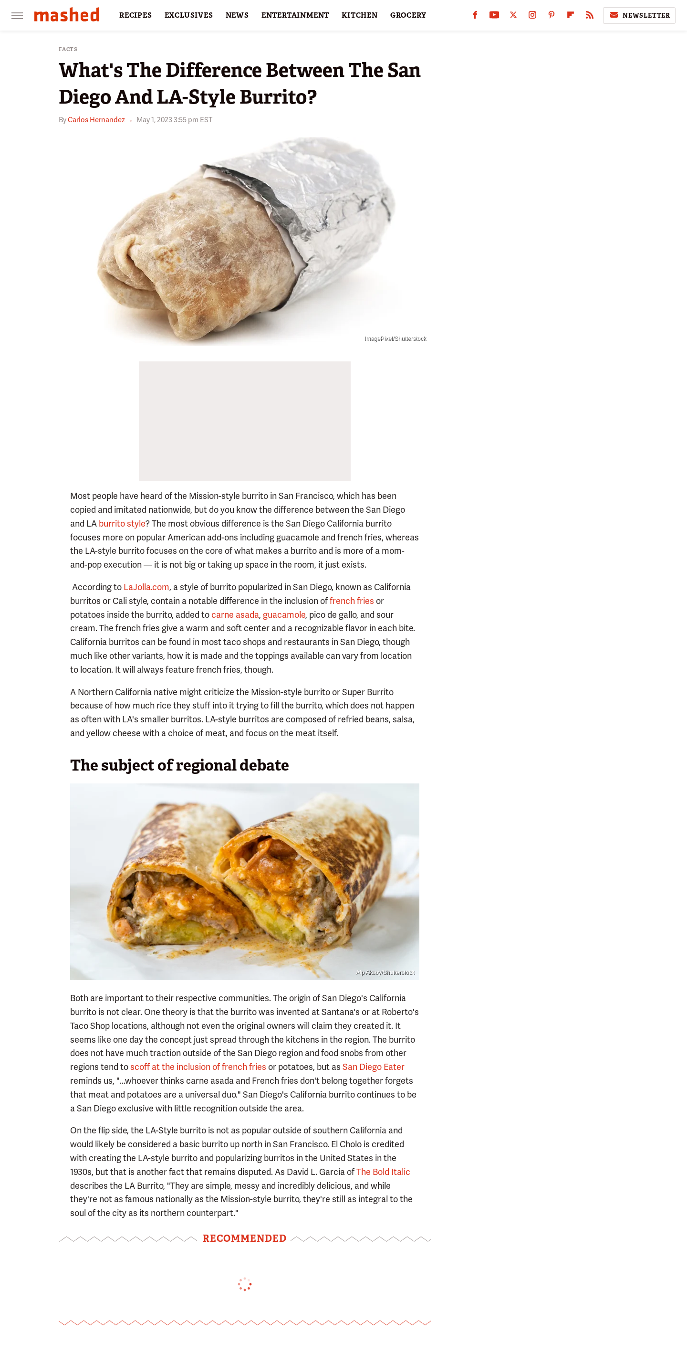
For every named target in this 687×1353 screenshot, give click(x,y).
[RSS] (589, 17)
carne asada (235, 614)
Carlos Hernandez (96, 120)
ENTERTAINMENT (295, 15)
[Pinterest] (551, 17)
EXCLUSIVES (189, 15)
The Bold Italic (383, 1171)
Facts (68, 49)
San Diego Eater (374, 1066)
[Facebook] (475, 17)
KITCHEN (360, 15)
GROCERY (408, 15)
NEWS (237, 15)
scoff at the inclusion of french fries (198, 1066)
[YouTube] (494, 17)
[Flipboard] (570, 17)
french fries (352, 600)
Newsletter (639, 15)
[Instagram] (532, 17)
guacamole (284, 614)
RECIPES (135, 15)
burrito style (122, 523)
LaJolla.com (146, 586)
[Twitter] (513, 17)
